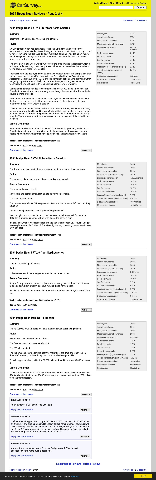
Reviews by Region (137, 3)
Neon (28, 20)
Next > (143, 20)
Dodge (21, 20)
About (113, 3)
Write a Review (101, 3)
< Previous (128, 20)
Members (122, 3)
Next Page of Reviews (68, 463)
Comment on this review (21, 150)
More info (75, 476)
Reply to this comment (22, 409)
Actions (86, 150)
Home (12, 20)
